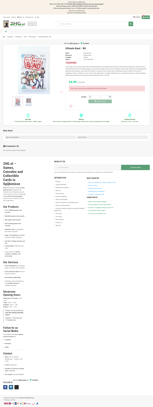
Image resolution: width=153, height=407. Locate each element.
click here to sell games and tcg (76, 12)
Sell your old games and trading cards (67, 202)
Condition (68, 57)
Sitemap (58, 225)
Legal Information (61, 184)
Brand (67, 53)
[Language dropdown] (137, 17)
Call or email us (92, 185)
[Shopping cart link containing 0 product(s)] (146, 17)
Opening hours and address (96, 191)
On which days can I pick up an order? (99, 204)
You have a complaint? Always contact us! (100, 207)
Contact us (59, 222)
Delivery (58, 181)
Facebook (5, 387)
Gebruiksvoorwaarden (62, 187)
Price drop (59, 216)
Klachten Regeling (61, 196)
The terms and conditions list (97, 213)
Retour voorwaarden (62, 199)
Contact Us (29, 17)
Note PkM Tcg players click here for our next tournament (86, 4)
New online (6, 17)
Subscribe (135, 167)
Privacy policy (60, 193)
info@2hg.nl (13, 365)
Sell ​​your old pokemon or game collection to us (102, 182)
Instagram (11, 387)
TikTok (16, 387)
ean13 (67, 59)
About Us (20, 17)
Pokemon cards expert (95, 188)
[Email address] (87, 167)
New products (60, 219)
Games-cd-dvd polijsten (63, 205)
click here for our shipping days (76, 10)
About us (58, 190)
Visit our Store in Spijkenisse (76, 2)
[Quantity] (100, 97)
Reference (68, 55)
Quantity (83, 97)
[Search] (94, 24)
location (13, 17)
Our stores (59, 213)
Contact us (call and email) (96, 194)
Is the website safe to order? (96, 210)
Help (37, 17)
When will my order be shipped (97, 201)
